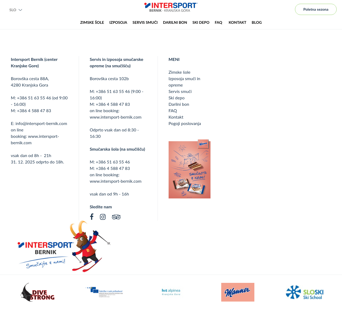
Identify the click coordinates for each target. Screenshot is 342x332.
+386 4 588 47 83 (34, 110)
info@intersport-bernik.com (41, 123)
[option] (37, 292)
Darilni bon (179, 104)
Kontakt (176, 116)
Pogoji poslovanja (185, 123)
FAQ (173, 110)
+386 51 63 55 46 (34, 97)
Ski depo (177, 97)
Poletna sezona (315, 9)
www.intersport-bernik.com (116, 116)
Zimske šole (180, 72)
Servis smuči (180, 91)
